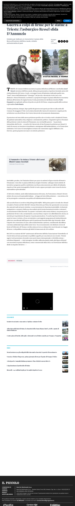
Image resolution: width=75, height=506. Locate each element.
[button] (31, 301)
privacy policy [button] (59, 4)
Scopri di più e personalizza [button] (12, 20)
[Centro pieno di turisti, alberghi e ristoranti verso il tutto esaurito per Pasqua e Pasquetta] (34, 336)
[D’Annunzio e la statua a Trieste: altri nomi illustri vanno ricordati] (28, 160)
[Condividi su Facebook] (59, 41)
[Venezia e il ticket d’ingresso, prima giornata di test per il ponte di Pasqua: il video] (32, 357)
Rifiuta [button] (58, 20)
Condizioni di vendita (6, 488)
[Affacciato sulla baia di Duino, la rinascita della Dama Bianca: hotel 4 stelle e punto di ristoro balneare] (34, 329)
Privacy (4, 492)
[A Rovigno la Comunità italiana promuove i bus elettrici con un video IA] (28, 361)
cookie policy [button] (29, 7)
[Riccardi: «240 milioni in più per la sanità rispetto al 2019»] (24, 370)
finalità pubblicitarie (12, 11)
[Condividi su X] (64, 41)
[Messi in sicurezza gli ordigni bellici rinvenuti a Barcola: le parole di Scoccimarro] (32, 352)
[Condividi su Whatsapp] (67, 41)
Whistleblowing (7, 494)
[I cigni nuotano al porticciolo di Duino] (18, 366)
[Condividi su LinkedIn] (62, 41)
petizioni (19, 261)
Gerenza (4, 491)
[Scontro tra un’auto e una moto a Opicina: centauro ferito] (24, 322)
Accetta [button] (67, 20)
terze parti (26, 8)
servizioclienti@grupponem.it (45, 500)
